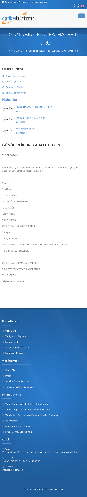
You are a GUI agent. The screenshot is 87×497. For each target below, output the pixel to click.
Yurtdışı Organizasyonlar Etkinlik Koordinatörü (27, 409)
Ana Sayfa (15, 51)
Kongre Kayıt (11, 342)
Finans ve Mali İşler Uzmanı (18, 432)
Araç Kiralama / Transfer (17, 347)
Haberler (10, 100)
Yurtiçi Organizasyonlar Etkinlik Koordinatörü (26, 404)
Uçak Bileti (10, 331)
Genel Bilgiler (12, 370)
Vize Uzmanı (11, 421)
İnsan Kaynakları (14, 81)
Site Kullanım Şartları (16, 93)
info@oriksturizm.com (13, 470)
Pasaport (9, 376)
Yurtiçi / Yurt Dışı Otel (15, 336)
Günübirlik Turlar (35, 51)
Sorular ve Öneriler (15, 87)
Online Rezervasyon (16, 76)
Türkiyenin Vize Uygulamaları (19, 387)
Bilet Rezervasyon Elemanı (18, 426)
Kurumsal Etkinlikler (14, 353)
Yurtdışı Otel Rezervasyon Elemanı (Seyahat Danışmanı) (32, 415)
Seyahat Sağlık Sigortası (17, 381)
